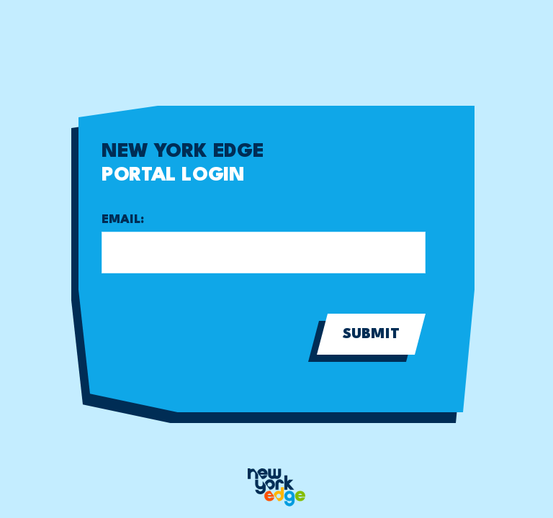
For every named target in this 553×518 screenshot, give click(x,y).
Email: (123, 220)
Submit (371, 334)
